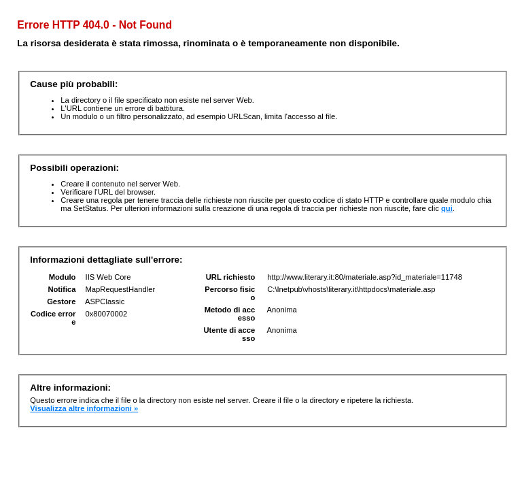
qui (447, 208)
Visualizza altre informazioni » (84, 408)
